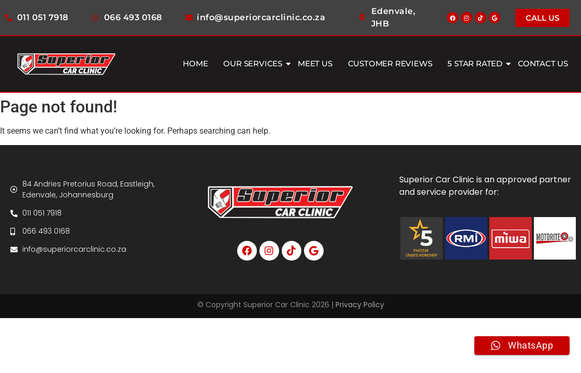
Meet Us (315, 63)
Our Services (254, 63)
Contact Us (543, 63)
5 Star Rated (476, 63)
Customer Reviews (390, 63)
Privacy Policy (360, 304)
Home (195, 63)
